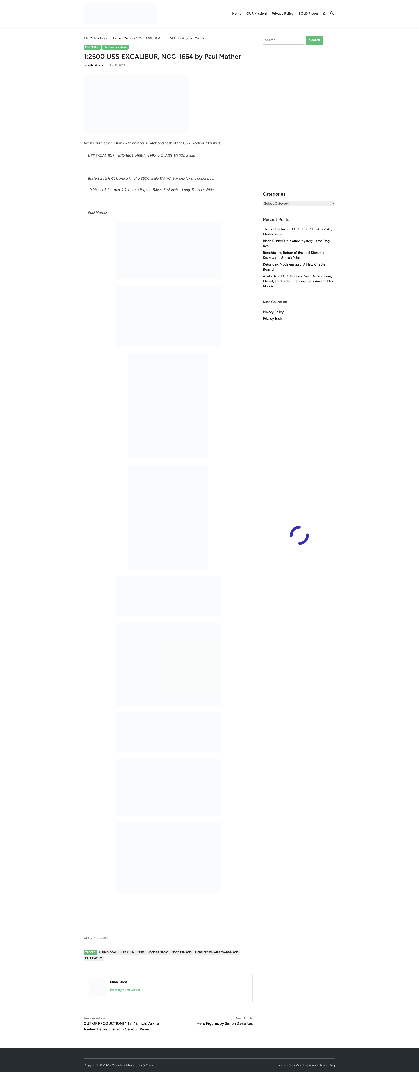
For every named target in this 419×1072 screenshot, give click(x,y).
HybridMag (326, 1065)
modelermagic (182, 952)
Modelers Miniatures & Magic (133, 1065)
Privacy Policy (283, 14)
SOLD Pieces (308, 14)
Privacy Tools (272, 319)
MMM (141, 952)
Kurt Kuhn (127, 952)
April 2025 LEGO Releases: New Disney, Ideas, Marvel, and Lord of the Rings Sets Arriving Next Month (299, 281)
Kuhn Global (95, 65)
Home (236, 14)
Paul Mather (92, 47)
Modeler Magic (158, 952)
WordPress (303, 1065)
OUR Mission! (256, 14)
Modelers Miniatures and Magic (217, 952)
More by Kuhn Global (125, 990)
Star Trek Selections (115, 47)
